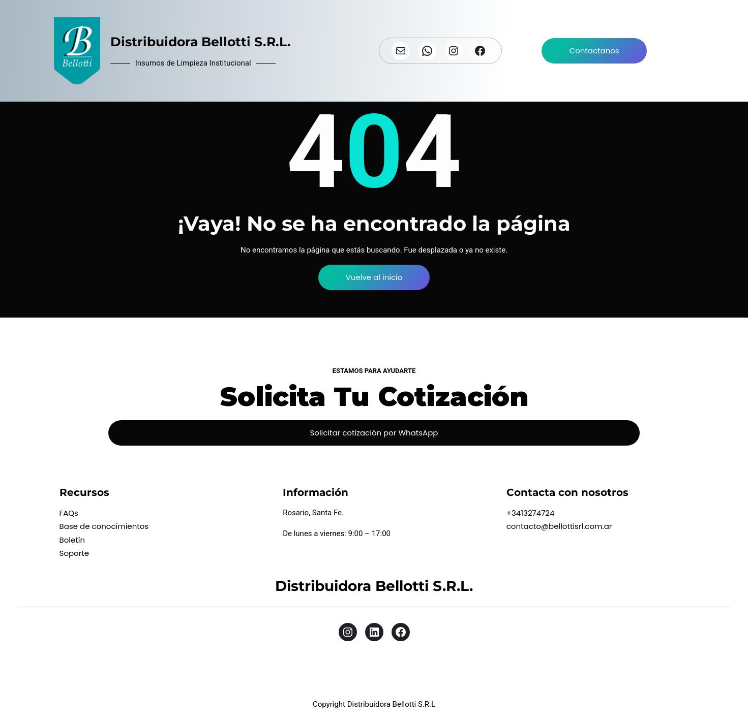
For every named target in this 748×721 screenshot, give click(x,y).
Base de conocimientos (104, 526)
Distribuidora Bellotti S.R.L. (200, 41)
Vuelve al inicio (374, 277)
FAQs (68, 513)
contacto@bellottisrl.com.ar (559, 526)
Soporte (74, 553)
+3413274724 (530, 513)
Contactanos (594, 50)
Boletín (72, 540)
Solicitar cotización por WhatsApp (374, 432)
